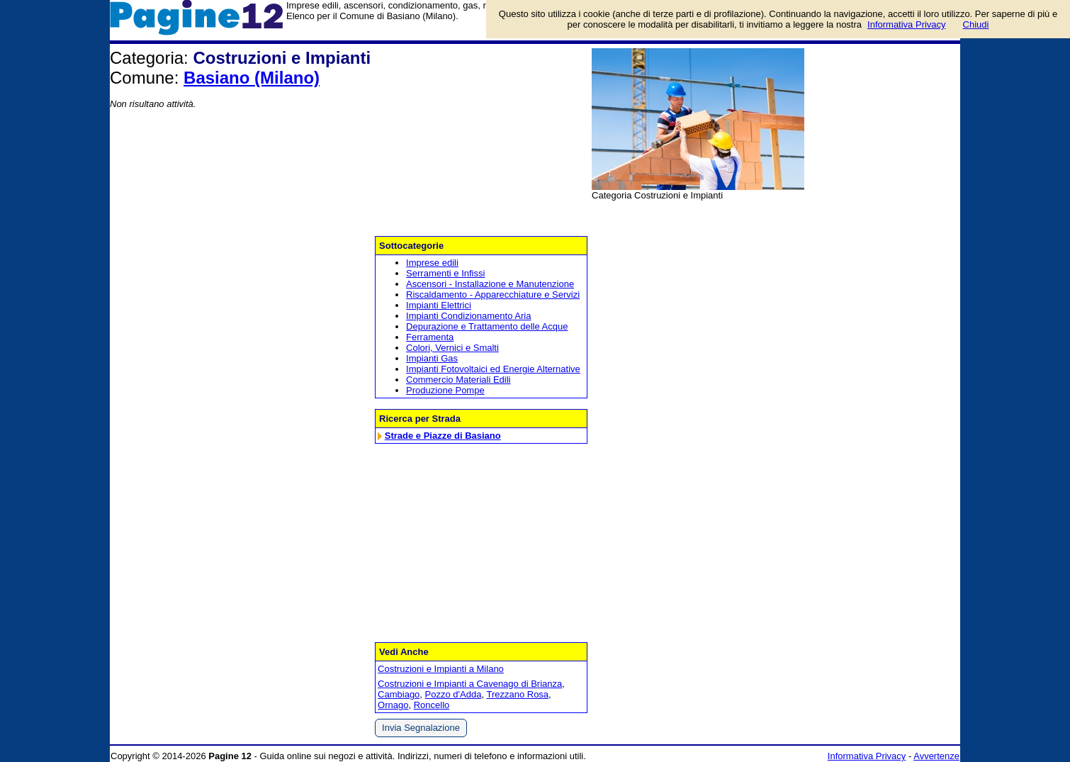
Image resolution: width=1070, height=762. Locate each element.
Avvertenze (936, 756)
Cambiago (398, 694)
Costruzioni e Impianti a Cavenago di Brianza (470, 683)
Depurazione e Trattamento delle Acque (487, 326)
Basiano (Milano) (252, 77)
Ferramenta (430, 337)
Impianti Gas (432, 358)
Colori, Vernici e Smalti (452, 347)
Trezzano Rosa (517, 694)
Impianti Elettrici (438, 305)
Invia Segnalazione (421, 727)
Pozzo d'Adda (453, 694)
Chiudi (976, 24)
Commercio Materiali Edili (458, 379)
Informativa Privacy (867, 756)
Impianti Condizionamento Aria (468, 315)
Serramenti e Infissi (445, 273)
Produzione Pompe (445, 390)
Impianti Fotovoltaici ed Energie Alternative (493, 369)
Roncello (432, 705)
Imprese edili (432, 262)
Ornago (393, 705)
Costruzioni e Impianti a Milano (441, 668)
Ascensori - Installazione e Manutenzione (490, 284)
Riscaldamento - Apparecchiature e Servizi (493, 294)
